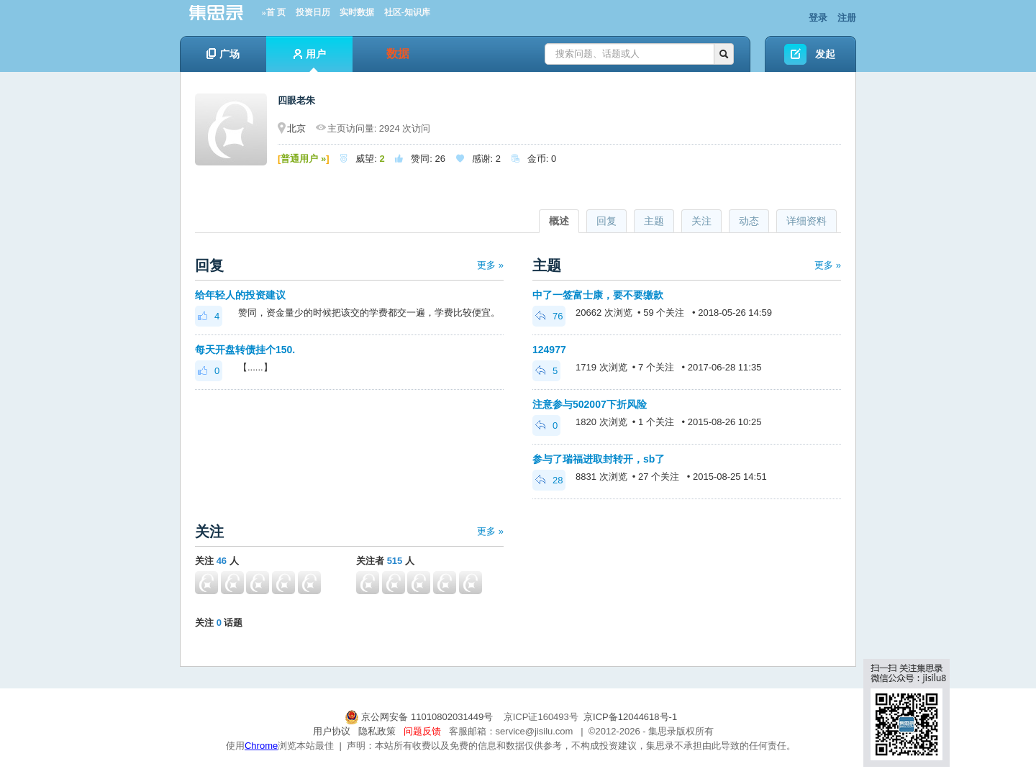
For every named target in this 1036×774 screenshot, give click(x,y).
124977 (549, 349)
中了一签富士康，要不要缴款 (597, 295)
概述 (559, 221)
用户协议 (331, 731)
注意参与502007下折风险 (589, 404)
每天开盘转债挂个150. (245, 349)
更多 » (490, 265)
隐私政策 (377, 731)
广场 (223, 54)
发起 (825, 54)
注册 (846, 17)
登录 (818, 17)
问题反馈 (422, 731)
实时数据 (357, 12)
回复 (606, 221)
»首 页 (274, 12)
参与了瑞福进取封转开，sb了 (598, 459)
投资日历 (313, 12)
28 (549, 480)
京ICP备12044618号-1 (630, 716)
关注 (701, 221)
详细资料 (806, 221)
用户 (310, 60)
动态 (749, 221)
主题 (654, 221)
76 (549, 316)
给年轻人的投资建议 (240, 295)
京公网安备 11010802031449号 (420, 716)
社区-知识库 (407, 12)
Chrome (261, 745)
